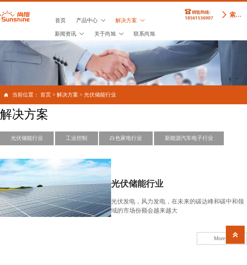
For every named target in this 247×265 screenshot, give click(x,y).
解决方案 (67, 95)
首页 (45, 95)
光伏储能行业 (100, 95)
